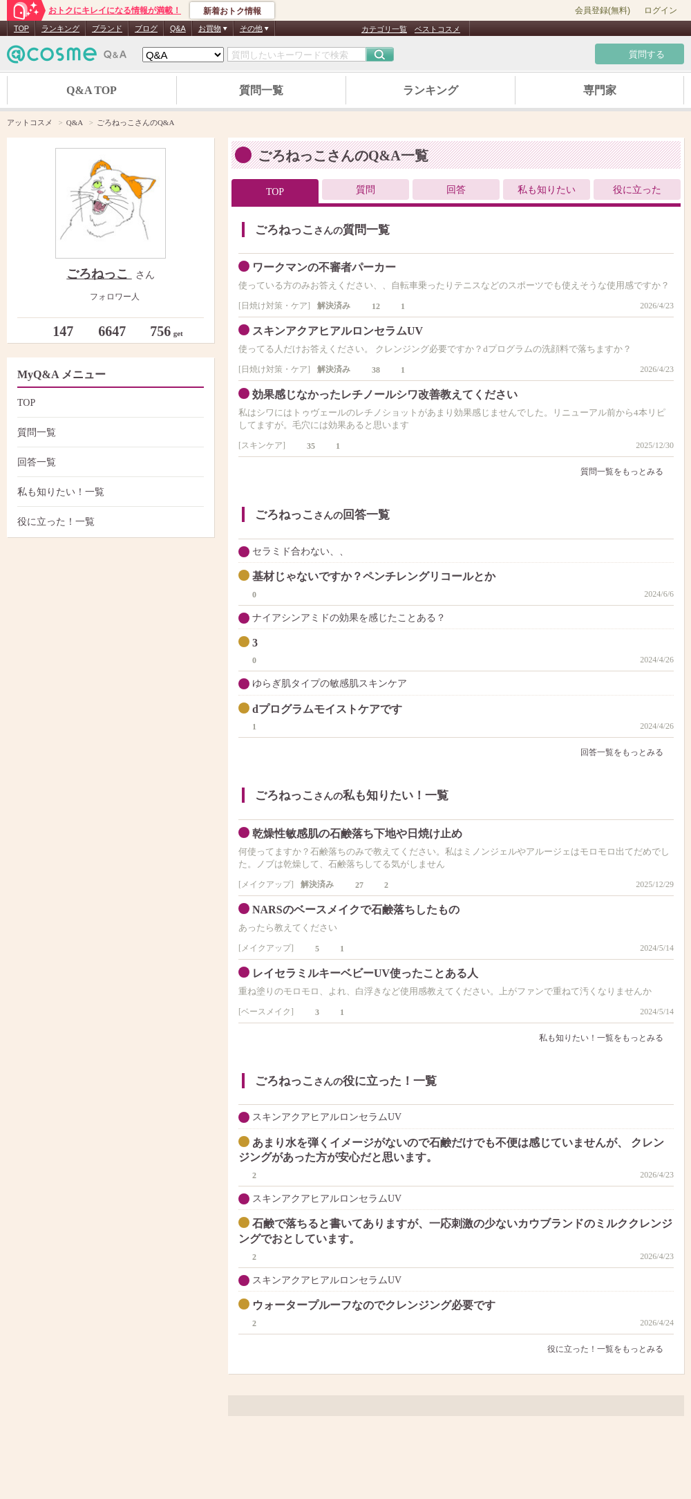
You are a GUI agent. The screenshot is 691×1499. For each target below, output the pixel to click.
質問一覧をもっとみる (627, 471)
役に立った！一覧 (108, 521)
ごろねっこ (99, 274)
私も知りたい (547, 190)
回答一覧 (108, 462)
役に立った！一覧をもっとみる (610, 1349)
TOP (21, 28)
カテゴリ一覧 (384, 29)
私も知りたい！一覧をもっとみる (606, 1038)
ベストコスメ (437, 29)
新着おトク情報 (232, 11)
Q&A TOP (91, 90)
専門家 (599, 90)
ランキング (60, 28)
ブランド (107, 28)
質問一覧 (261, 90)
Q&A (178, 28)
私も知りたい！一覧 (108, 492)
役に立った (637, 190)
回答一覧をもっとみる (627, 752)
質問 (365, 190)
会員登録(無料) (602, 10)
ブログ (146, 28)
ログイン (660, 10)
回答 (456, 190)
